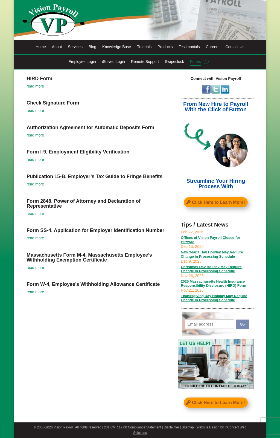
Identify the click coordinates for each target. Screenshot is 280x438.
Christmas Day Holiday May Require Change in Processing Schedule (211, 269)
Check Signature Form (53, 103)
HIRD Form (39, 78)
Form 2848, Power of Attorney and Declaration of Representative (83, 203)
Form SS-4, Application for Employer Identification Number (95, 230)
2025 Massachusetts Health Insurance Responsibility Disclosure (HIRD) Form (213, 283)
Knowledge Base (116, 47)
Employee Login (82, 62)
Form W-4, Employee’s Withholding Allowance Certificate (93, 284)
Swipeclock (174, 62)
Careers (213, 47)
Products (165, 47)
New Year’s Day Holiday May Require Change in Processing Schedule (212, 254)
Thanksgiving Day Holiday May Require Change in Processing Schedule (214, 298)
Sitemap (188, 427)
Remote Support (145, 62)
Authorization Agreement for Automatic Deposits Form (90, 127)
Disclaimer (171, 427)
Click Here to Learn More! (218, 202)
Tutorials (144, 47)
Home (41, 47)
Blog (92, 47)
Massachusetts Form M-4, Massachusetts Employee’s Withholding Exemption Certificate (89, 257)
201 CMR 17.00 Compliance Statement (132, 427)
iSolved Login (113, 62)
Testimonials (189, 47)
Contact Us (234, 47)
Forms (195, 62)
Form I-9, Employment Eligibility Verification (78, 152)
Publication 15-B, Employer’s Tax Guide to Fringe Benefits (94, 176)
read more (35, 86)
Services (75, 47)
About (57, 47)
